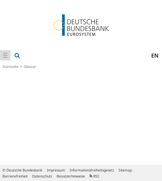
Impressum (56, 170)
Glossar (30, 66)
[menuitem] (5, 55)
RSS (94, 176)
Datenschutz (42, 176)
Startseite (10, 66)
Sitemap (125, 170)
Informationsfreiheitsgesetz (92, 170)
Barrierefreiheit (15, 176)
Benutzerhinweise (71, 176)
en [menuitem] (154, 55)
